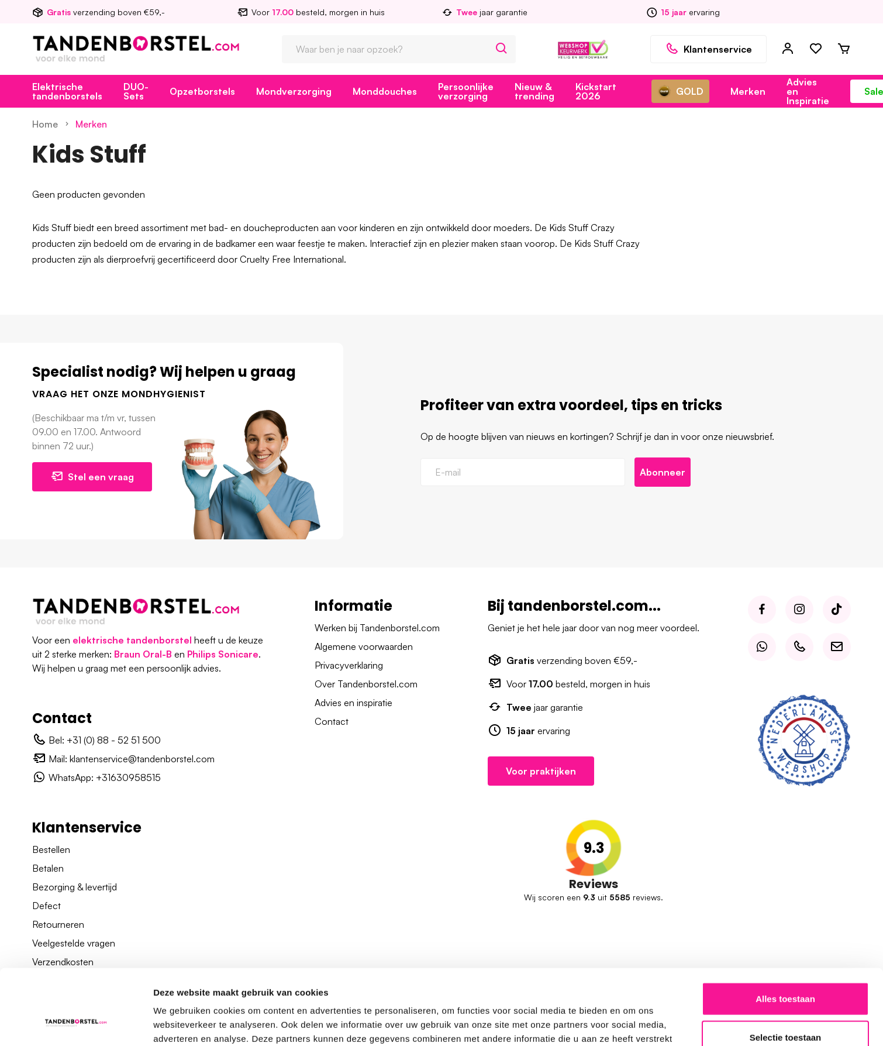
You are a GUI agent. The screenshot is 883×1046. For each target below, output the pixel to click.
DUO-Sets (136, 91)
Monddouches (385, 91)
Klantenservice (708, 49)
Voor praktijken (541, 771)
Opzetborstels (202, 91)
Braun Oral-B (143, 654)
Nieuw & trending (534, 91)
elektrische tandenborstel (132, 640)
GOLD (680, 91)
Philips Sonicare (222, 654)
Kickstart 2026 (595, 91)
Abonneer (662, 472)
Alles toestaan (785, 931)
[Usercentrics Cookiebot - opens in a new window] (76, 1023)
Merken (747, 91)
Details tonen (632, 1023)
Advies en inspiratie (353, 702)
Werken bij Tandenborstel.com (377, 628)
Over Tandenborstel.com (366, 684)
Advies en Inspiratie (808, 91)
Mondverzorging (294, 91)
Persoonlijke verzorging (466, 91)
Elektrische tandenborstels (67, 91)
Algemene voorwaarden (364, 646)
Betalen (48, 868)
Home (45, 124)
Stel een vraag (92, 476)
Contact (332, 721)
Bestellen (51, 849)
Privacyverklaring (349, 665)
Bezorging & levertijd (74, 887)
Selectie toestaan (786, 970)
